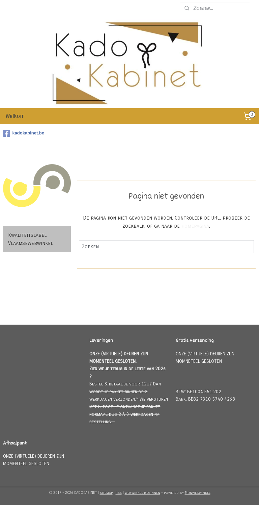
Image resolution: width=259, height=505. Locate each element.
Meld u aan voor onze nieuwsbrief (135, 8)
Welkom (15, 116)
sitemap (106, 492)
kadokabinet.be (23, 133)
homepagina (195, 226)
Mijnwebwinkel (197, 492)
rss (119, 492)
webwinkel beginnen (142, 492)
